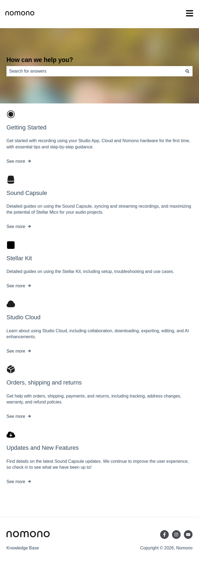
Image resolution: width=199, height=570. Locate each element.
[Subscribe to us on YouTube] (188, 534)
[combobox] (94, 71)
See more (15, 161)
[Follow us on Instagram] (176, 534)
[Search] (187, 71)
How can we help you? (39, 59)
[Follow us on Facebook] (164, 534)
